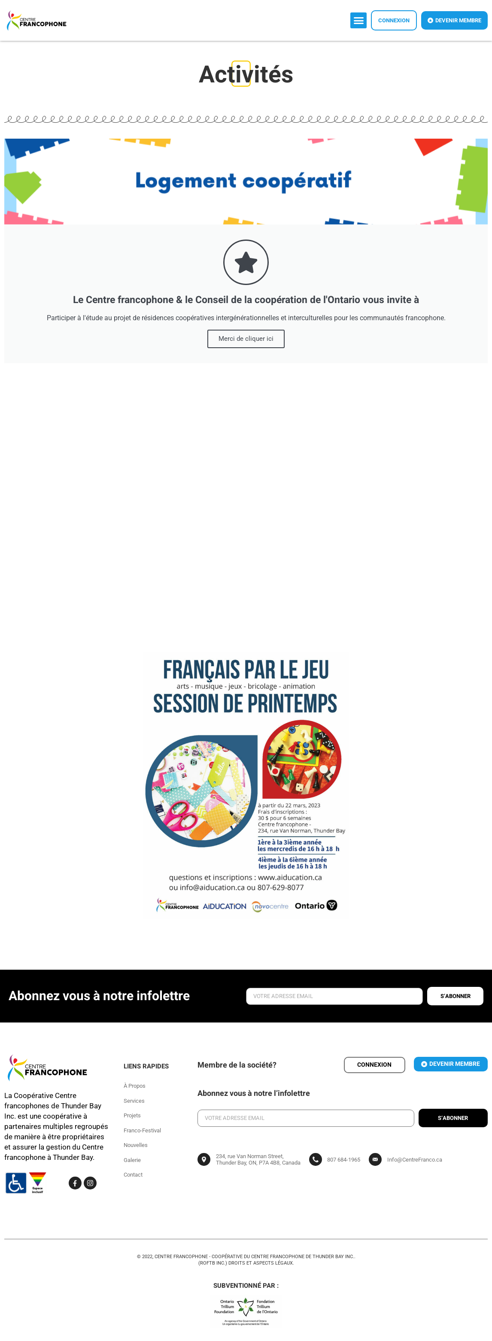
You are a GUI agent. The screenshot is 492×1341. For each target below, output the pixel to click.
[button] (358, 20)
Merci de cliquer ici (246, 339)
